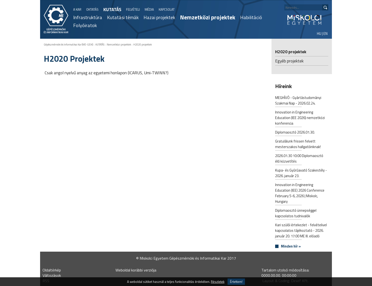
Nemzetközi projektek (207, 17)
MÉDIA (149, 9)
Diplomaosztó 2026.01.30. (295, 132)
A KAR (77, 9)
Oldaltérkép (52, 270)
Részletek (217, 281)
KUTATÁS (112, 9)
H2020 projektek (142, 44)
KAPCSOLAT (167, 9)
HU (319, 33)
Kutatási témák (123, 17)
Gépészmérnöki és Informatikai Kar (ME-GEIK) (68, 44)
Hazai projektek (159, 17)
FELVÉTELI (133, 9)
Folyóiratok (85, 25)
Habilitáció (251, 17)
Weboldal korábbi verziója (135, 270)
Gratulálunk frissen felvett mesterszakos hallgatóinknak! (298, 144)
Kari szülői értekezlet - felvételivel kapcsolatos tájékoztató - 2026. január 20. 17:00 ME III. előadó (301, 231)
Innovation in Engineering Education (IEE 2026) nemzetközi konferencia (300, 118)
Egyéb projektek (289, 61)
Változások (52, 275)
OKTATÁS (92, 9)
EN (325, 33)
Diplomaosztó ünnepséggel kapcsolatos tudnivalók (295, 214)
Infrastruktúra (87, 17)
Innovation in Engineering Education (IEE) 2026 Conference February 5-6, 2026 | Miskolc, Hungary (299, 193)
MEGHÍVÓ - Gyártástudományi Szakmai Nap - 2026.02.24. (298, 101)
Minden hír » (291, 246)
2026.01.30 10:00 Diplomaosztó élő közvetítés (299, 159)
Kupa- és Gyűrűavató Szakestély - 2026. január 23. (301, 173)
